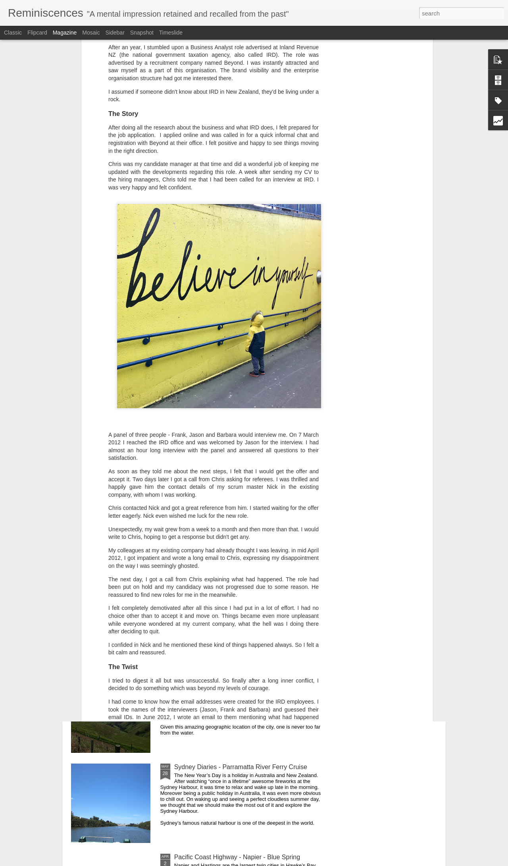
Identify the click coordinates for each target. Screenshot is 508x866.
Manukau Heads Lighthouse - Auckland (229, 676)
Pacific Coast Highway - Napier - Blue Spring (237, 857)
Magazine (65, 32)
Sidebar (115, 32)
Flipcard (37, 32)
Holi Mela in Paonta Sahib (210, 586)
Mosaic (91, 32)
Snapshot (142, 32)
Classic (13, 32)
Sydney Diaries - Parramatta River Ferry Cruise (240, 767)
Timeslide (171, 32)
